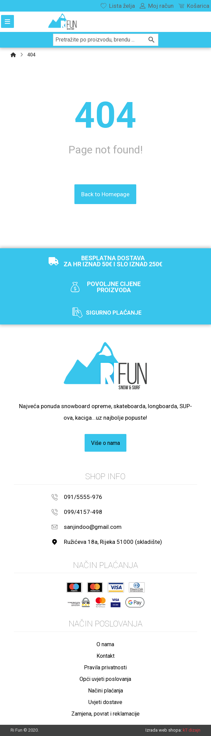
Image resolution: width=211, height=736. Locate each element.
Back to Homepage (105, 193)
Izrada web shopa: (163, 729)
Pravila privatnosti (105, 667)
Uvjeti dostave (105, 702)
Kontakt (105, 655)
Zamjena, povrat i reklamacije (105, 713)
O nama (105, 644)
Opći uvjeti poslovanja (105, 678)
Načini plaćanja (105, 690)
